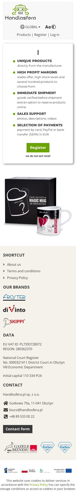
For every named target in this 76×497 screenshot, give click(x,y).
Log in (54, 34)
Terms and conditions (24, 271)
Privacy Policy (17, 278)
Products (24, 34)
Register (40, 34)
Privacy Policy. (39, 485)
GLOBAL (30, 27)
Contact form (18, 428)
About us (14, 264)
